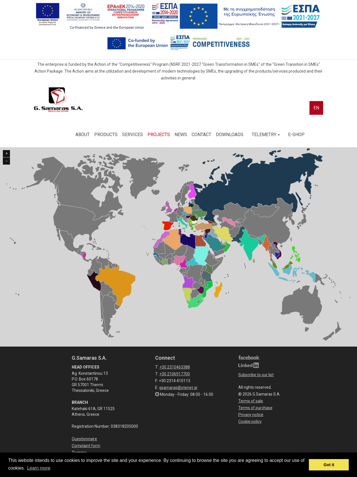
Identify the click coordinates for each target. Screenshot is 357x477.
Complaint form (86, 445)
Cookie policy (250, 421)
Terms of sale (250, 401)
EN (316, 107)
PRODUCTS (106, 134)
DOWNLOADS (229, 134)
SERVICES (132, 134)
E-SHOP (296, 134)
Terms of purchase (255, 408)
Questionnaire (84, 439)
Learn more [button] (38, 468)
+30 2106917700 (174, 374)
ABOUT (82, 134)
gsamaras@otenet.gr (178, 387)
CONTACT (201, 134)
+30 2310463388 (174, 367)
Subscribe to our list (256, 374)
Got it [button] (328, 464)
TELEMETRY (266, 134)
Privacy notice (250, 414)
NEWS (181, 134)
